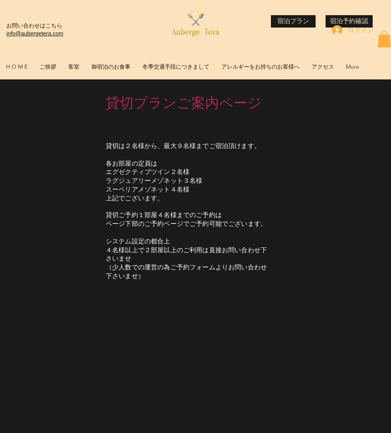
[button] (384, 39)
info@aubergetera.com (34, 33)
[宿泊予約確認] (349, 21)
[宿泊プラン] (293, 21)
